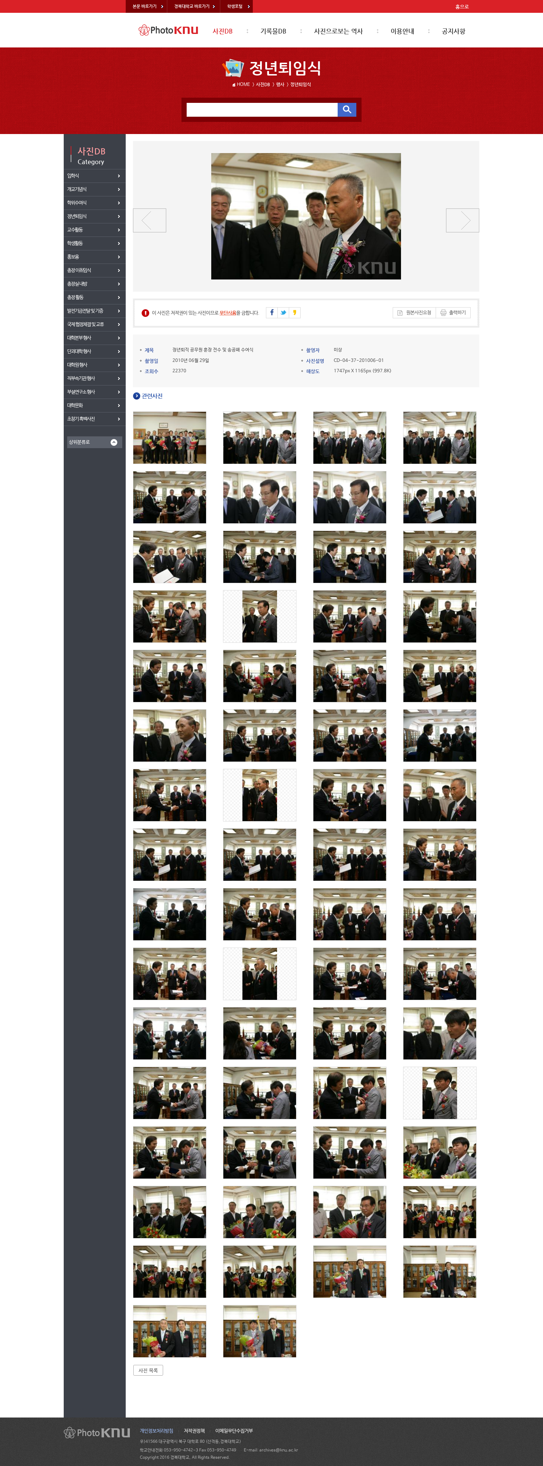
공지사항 (453, 31)
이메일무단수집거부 (234, 1431)
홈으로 (462, 6)
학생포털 (234, 6)
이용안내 (402, 31)
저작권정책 (194, 1431)
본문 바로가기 (145, 6)
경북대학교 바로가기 (192, 6)
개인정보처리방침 (156, 1431)
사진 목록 (148, 1370)
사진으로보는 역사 (338, 31)
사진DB (223, 31)
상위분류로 (79, 442)
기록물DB (273, 31)
